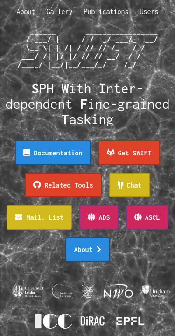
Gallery (59, 11)
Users (149, 11)
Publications (106, 11)
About (25, 11)
